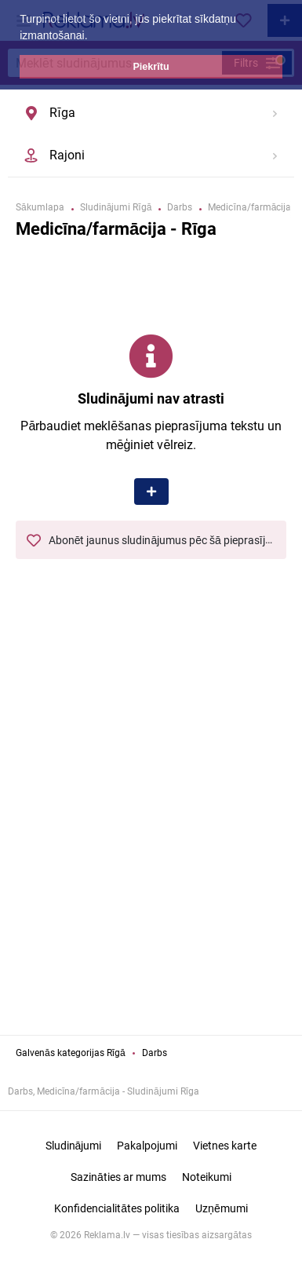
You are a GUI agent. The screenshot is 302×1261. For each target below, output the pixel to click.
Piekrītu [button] (151, 66)
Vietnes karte (225, 1145)
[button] (92, 37)
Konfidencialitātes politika (117, 1208)
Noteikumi (206, 1177)
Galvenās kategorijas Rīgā (71, 1052)
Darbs (154, 1052)
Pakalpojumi (147, 1145)
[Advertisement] (151, 854)
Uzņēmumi (221, 1208)
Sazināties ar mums (118, 1177)
